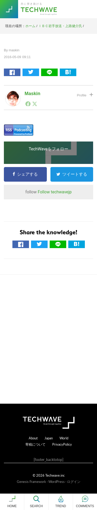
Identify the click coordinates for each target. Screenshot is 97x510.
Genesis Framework (31, 481)
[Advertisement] (48, 339)
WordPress (56, 481)
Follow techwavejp (55, 191)
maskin (32, 93)
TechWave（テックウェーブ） (39, 9)
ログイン (73, 481)
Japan (48, 437)
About (33, 437)
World (63, 437)
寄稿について (35, 444)
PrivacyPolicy (62, 444)
